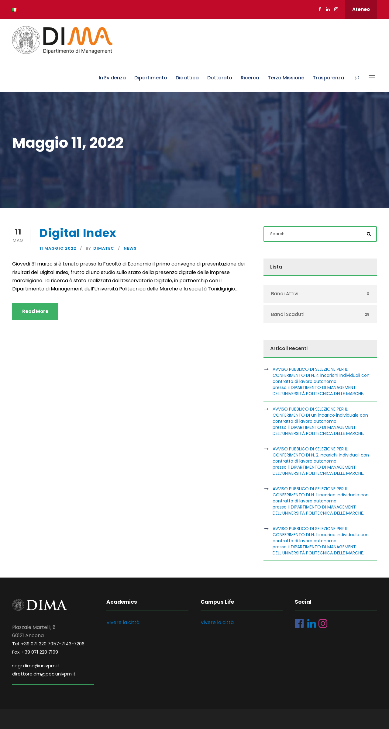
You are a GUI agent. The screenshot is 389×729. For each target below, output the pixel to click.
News (130, 248)
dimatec (103, 248)
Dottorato (219, 77)
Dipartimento (150, 77)
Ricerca (250, 77)
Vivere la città (122, 622)
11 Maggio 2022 (58, 248)
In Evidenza (112, 77)
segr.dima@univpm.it (36, 665)
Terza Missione (286, 77)
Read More (35, 311)
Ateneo (361, 9)
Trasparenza (328, 77)
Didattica (187, 77)
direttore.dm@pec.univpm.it (44, 674)
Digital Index (78, 233)
